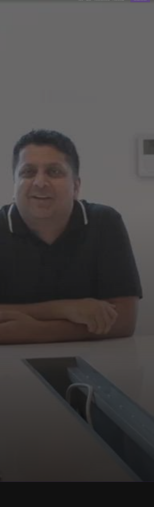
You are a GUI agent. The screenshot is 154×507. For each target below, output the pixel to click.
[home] (16, 4)
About (88, 4)
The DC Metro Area (102, 4)
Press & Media (118, 4)
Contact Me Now (140, 4)
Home (80, 4)
